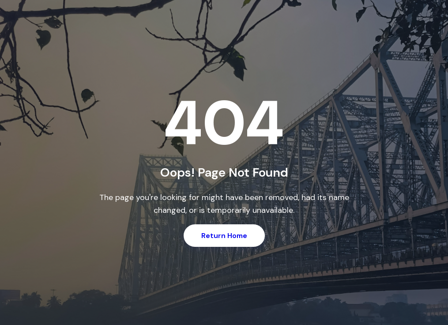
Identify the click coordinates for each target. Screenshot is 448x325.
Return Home (224, 235)
